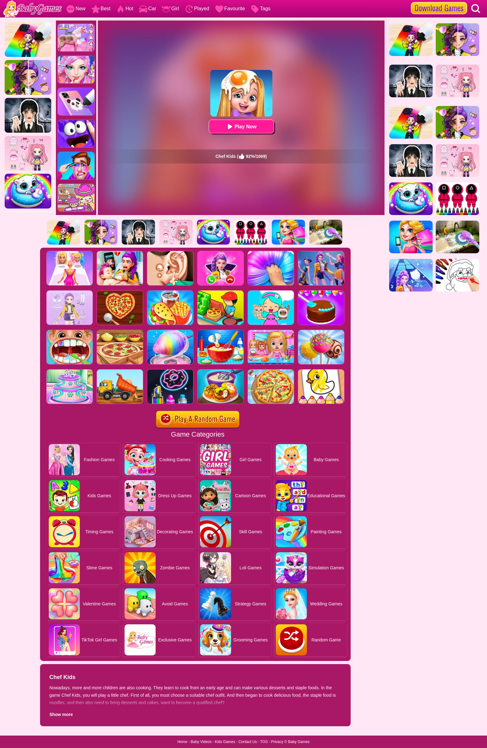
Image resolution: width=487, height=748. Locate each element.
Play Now (241, 127)
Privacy (277, 742)
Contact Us (248, 742)
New (75, 8)
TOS (264, 742)
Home (182, 742)
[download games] (439, 2)
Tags (261, 8)
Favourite (230, 8)
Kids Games (225, 742)
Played (197, 8)
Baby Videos (201, 742)
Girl (170, 8)
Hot (124, 8)
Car (147, 8)
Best (101, 8)
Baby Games (298, 742)
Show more (61, 714)
